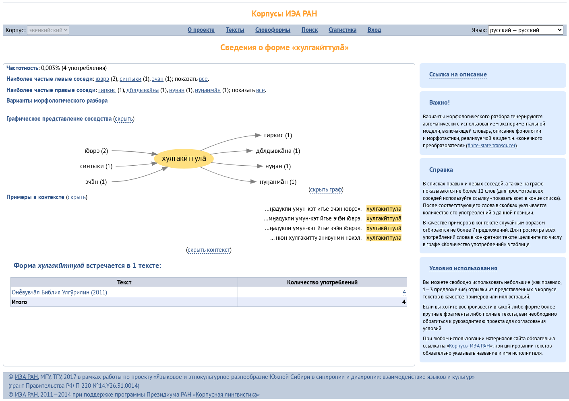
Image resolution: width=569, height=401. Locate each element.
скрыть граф (326, 189)
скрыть (124, 118)
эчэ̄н (157, 78)
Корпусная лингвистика (226, 394)
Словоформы (272, 29)
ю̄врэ (102, 78)
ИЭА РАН (26, 376)
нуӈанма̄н (208, 90)
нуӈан (176, 90)
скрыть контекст (209, 249)
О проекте (201, 29)
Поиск (310, 29)
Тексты (235, 29)
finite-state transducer (491, 145)
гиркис (107, 90)
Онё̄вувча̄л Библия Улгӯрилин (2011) (59, 292)
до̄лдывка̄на (142, 90)
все (203, 78)
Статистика (342, 29)
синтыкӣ (130, 78)
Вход (374, 29)
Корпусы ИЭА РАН (284, 13)
